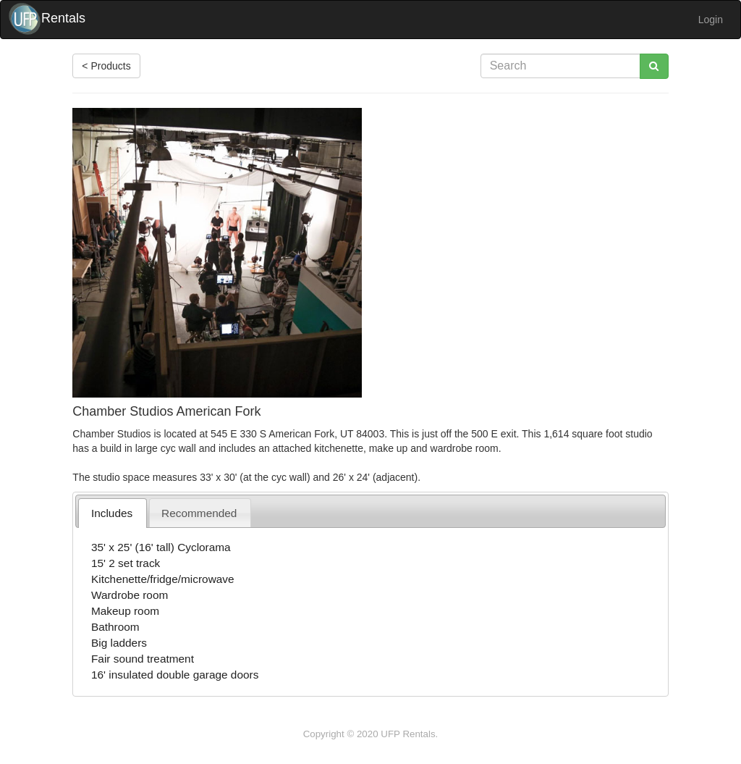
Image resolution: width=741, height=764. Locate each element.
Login (710, 19)
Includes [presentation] (111, 513)
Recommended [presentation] (199, 513)
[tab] (112, 513)
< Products (106, 66)
